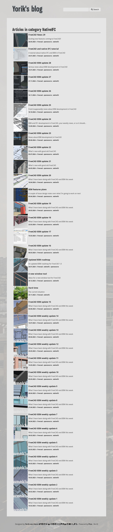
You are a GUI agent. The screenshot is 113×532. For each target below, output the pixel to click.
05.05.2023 (32, 379)
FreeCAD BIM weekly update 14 (43, 316)
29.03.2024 (32, 210)
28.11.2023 (32, 295)
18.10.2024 (32, 112)
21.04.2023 (32, 407)
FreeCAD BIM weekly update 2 (42, 484)
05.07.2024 (32, 154)
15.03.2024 (32, 236)
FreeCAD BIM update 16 (39, 245)
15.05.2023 (32, 365)
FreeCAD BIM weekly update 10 (43, 372)
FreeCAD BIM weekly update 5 (42, 442)
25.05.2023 (32, 351)
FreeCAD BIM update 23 (39, 133)
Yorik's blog (27, 9)
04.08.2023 (32, 309)
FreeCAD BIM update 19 (39, 203)
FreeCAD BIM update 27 (39, 77)
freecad (40, 42)
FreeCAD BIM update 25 (39, 105)
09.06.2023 (32, 337)
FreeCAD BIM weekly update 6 (42, 428)
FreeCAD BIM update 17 (39, 231)
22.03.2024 (32, 225)
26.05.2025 (32, 42)
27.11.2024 (32, 81)
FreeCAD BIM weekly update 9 (42, 386)
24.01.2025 (32, 56)
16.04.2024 (32, 182)
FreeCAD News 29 (36, 34)
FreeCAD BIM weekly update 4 (42, 456)
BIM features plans (37, 189)
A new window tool (37, 273)
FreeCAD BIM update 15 (39, 302)
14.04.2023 (32, 421)
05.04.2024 (32, 196)
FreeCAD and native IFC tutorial (43, 48)
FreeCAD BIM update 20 (39, 175)
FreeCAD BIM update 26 (39, 91)
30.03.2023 (32, 435)
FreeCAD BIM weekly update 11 (43, 358)
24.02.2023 (32, 492)
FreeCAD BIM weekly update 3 (42, 470)
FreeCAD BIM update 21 (39, 161)
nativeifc (56, 42)
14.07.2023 (32, 323)
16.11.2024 (32, 95)
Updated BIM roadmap (39, 259)
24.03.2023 (32, 449)
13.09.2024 (32, 126)
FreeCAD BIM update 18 (39, 217)
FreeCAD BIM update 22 (39, 147)
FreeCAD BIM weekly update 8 (42, 400)
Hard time (33, 287)
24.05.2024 (32, 168)
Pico (90, 524)
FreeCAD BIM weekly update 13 (43, 330)
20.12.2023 (32, 281)
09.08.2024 (32, 140)
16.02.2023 (32, 506)
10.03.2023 (32, 478)
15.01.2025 (32, 70)
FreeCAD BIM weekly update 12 (43, 344)
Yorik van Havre (32, 524)
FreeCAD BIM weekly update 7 (42, 414)
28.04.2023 (32, 393)
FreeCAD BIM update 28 (39, 63)
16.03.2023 (32, 464)
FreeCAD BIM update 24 (39, 119)
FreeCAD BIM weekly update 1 (42, 498)
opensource (48, 42)
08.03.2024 (32, 253)
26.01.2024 (32, 267)
